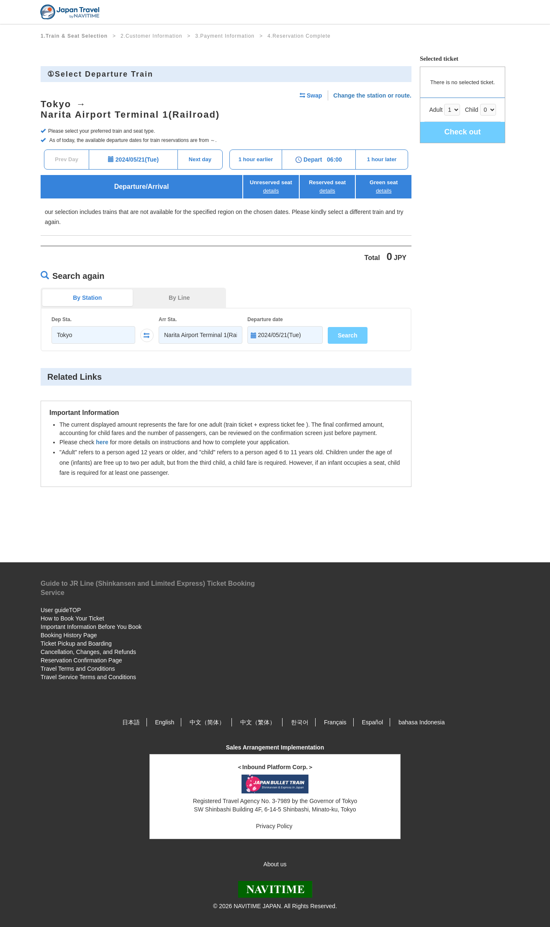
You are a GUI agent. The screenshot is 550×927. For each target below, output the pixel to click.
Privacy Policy (275, 826)
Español (372, 722)
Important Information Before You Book (91, 626)
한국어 (299, 722)
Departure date (265, 319)
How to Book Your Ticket (72, 618)
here (102, 442)
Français (335, 722)
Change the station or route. (372, 95)
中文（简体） (207, 722)
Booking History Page (69, 635)
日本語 (131, 722)
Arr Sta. (168, 319)
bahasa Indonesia (421, 722)
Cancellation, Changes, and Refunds (88, 652)
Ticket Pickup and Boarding (76, 643)
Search (347, 335)
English (164, 722)
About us (274, 864)
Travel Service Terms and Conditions (88, 677)
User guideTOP (61, 610)
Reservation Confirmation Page (81, 660)
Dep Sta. (61, 319)
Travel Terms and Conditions (78, 668)
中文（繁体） (257, 722)
